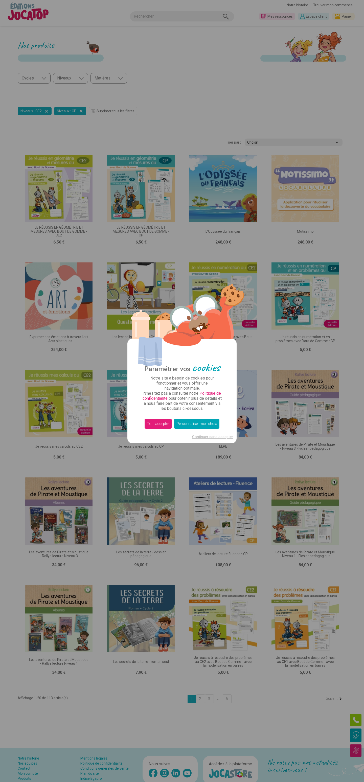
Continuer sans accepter (212, 437)
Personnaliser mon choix (197, 424)
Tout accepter (158, 424)
